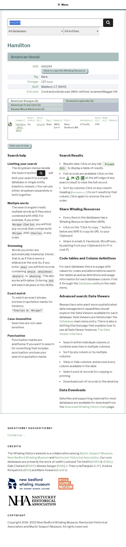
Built (35, 86)
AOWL (107, 461)
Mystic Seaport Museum (96, 453)
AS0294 (41, 124)
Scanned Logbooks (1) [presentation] (79, 100)
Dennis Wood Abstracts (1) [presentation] (27, 109)
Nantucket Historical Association (77, 457)
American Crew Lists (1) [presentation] (26, 105)
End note (32, 91)
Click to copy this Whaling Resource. (64, 70)
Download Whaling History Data (86, 407)
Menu (63, 4)
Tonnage (32, 81)
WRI (35, 66)
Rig (36, 76)
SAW (61, 466)
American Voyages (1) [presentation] (24, 100)
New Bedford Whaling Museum (28, 457)
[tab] (35, 101)
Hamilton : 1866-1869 (21, 127)
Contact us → (16, 435)
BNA (27, 470)
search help (19, 145)
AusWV (61, 470)
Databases (86, 283)
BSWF (30, 466)
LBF (97, 466)
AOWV (95, 461)
